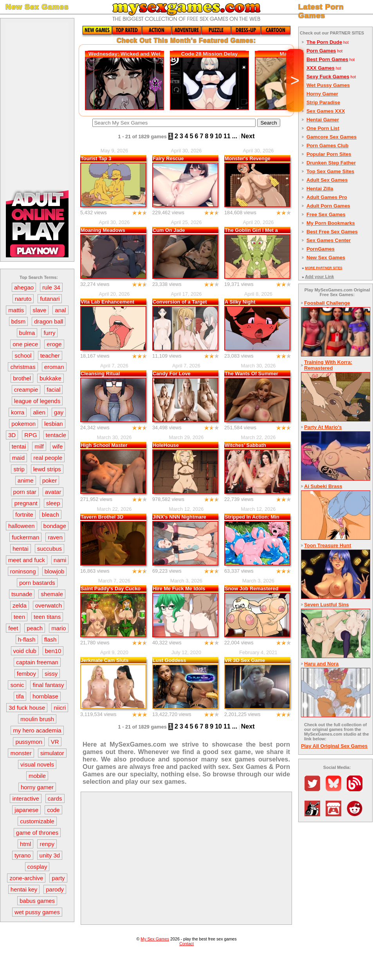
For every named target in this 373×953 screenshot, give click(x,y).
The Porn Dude (324, 42)
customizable (37, 821)
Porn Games (321, 51)
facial (53, 389)
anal (60, 310)
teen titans (47, 616)
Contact (186, 943)
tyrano (22, 855)
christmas (22, 366)
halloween (21, 526)
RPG (30, 435)
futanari (49, 298)
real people (47, 457)
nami (60, 560)
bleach (50, 514)
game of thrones (37, 832)
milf (38, 446)
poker (49, 480)
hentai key (24, 889)
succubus (49, 548)
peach (35, 628)
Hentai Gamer (322, 120)
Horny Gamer (322, 94)
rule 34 (51, 287)
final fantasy (48, 685)
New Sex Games (325, 257)
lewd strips (47, 469)
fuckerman (25, 537)
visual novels (37, 764)
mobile (37, 775)
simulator (52, 753)
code (53, 810)
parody (55, 889)
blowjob (55, 571)
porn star (24, 491)
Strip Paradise (323, 102)
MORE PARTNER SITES (323, 268)
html (25, 844)
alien (39, 412)
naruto (23, 298)
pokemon (23, 423)
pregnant (25, 503)
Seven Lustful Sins (326, 605)
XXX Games (320, 68)
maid (18, 457)
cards (55, 798)
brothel (22, 378)
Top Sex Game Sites (330, 171)
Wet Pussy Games (328, 85)
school (22, 355)
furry (49, 332)
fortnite (24, 514)
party (58, 878)
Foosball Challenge (327, 303)
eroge (54, 344)
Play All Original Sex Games (334, 746)
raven (55, 537)
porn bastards (37, 582)
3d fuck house (27, 707)
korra (17, 412)
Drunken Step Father (331, 163)
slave (39, 310)
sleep (53, 503)
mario (58, 628)
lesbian (53, 423)
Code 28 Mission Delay (209, 54)
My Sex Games (155, 939)
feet (13, 628)
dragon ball (48, 321)
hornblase (45, 696)
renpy (47, 844)
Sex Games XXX (325, 111)
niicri (60, 707)
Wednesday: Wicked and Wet (124, 54)
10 (218, 136)
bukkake (50, 378)
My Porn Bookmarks (330, 223)
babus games (37, 900)
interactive (25, 798)
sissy (51, 673)
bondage (54, 526)
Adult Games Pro (326, 197)
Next (248, 136)
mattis (16, 310)
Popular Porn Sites (328, 154)
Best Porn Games (327, 59)
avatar (53, 491)
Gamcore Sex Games (331, 137)
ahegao (24, 287)
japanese (26, 810)
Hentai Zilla (319, 189)
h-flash (27, 639)
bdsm (18, 321)
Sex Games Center (328, 240)
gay (58, 412)
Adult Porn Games (328, 206)
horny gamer (37, 787)
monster (20, 753)
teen (19, 616)
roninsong (23, 571)
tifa (20, 696)
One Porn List (322, 128)
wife (57, 446)
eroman (54, 366)
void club (24, 650)
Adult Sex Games (327, 180)
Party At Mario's (323, 427)
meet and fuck (26, 560)
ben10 (53, 650)
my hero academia (37, 730)
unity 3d (50, 855)
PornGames (320, 249)
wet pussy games (37, 912)
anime (26, 480)
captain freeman (37, 662)
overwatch (48, 605)
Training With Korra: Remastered (328, 365)
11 (227, 136)
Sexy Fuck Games (328, 77)
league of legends (37, 401)
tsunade (21, 594)
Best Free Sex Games (332, 232)
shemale (52, 594)
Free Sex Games (326, 214)
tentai (19, 446)
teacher (50, 355)
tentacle (56, 435)
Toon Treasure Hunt (327, 545)
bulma (27, 332)
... (234, 136)
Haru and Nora (321, 664)
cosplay (37, 866)
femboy (26, 673)
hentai (21, 548)
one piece (25, 344)
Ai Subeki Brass (323, 486)
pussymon (28, 741)
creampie (26, 389)
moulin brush (37, 719)
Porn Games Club (327, 145)
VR (55, 741)
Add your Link (319, 276)
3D (12, 435)
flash (50, 639)
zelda (20, 605)
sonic (17, 685)
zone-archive (26, 878)
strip (18, 469)
